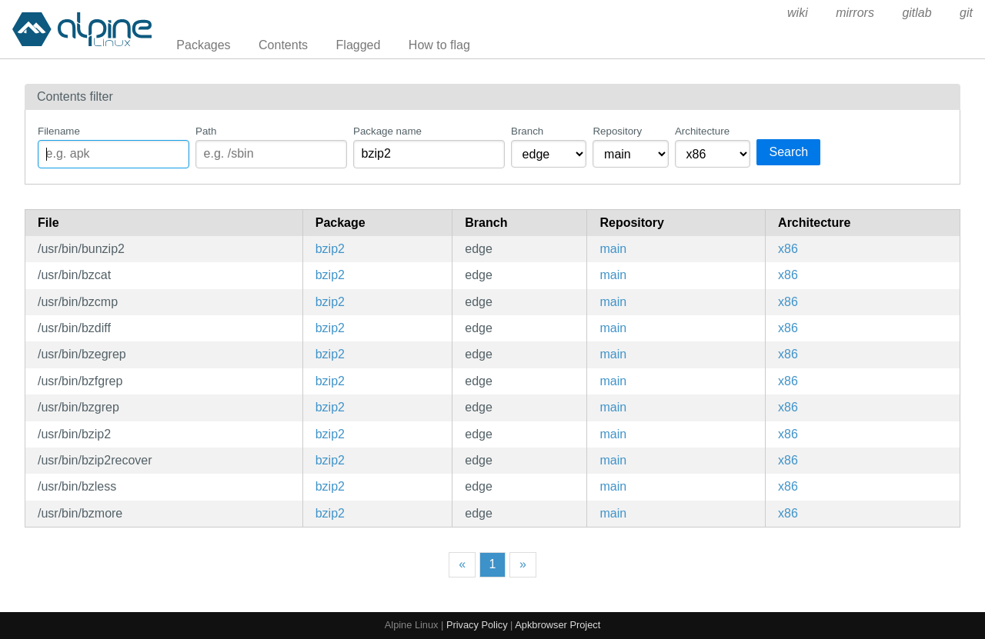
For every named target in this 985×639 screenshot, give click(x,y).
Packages (203, 45)
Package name (387, 131)
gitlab (916, 12)
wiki (797, 12)
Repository (617, 131)
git (966, 12)
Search (788, 151)
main (612, 248)
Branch (527, 131)
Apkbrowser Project (557, 625)
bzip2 (330, 248)
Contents (283, 45)
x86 (788, 248)
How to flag (439, 45)
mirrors (855, 12)
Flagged (358, 45)
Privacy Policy (477, 625)
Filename (59, 131)
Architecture (702, 131)
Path (205, 131)
